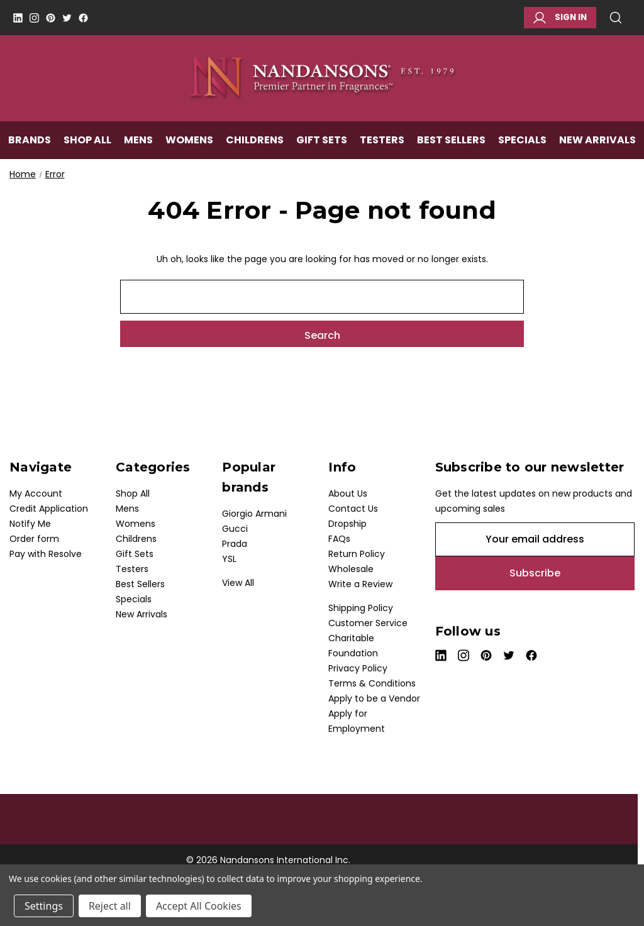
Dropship (347, 523)
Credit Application (48, 508)
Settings (44, 906)
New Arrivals (597, 142)
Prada (234, 543)
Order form (34, 538)
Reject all (110, 906)
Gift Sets (321, 142)
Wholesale (351, 569)
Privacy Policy (357, 668)
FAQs (339, 538)
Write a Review (360, 584)
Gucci (235, 528)
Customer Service (368, 623)
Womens (189, 142)
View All (238, 582)
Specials (522, 142)
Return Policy (356, 554)
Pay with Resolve (45, 554)
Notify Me (30, 523)
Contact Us (353, 508)
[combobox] (322, 297)
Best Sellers (451, 142)
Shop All (87, 142)
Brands (29, 142)
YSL (229, 559)
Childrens (255, 142)
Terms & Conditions (372, 683)
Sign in (560, 17)
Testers (382, 142)
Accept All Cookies (199, 906)
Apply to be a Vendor (374, 698)
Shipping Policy (360, 608)
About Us (347, 493)
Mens (138, 142)
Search (615, 17)
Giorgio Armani (254, 513)
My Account (35, 493)
